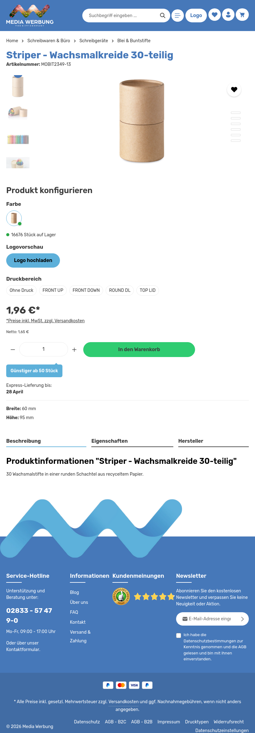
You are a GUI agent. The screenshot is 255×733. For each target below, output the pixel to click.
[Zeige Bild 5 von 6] (236, 135)
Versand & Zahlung (80, 636)
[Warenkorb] (242, 15)
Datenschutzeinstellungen (224, 723)
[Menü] (176, 15)
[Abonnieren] (243, 618)
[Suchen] (161, 15)
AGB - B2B (146, 715)
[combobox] (120, 15)
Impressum (173, 715)
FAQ (74, 611)
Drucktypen (200, 715)
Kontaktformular (21, 648)
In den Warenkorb (139, 348)
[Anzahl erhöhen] (74, 348)
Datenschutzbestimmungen (208, 640)
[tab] (46, 440)
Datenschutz (92, 715)
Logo (194, 15)
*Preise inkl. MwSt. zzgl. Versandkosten (44, 319)
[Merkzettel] (213, 15)
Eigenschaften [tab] (109, 440)
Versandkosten (112, 701)
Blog (74, 592)
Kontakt (77, 621)
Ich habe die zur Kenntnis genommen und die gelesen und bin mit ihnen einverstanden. (214, 646)
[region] (127, 121)
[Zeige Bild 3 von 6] (236, 124)
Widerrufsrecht (230, 715)
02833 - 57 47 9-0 (30, 615)
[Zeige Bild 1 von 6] (236, 112)
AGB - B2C (120, 715)
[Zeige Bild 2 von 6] (236, 118)
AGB (240, 646)
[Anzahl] (43, 348)
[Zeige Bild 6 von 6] (236, 140)
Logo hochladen (31, 259)
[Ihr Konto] (227, 15)
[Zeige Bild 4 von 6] (236, 129)
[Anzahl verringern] (12, 348)
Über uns (79, 602)
